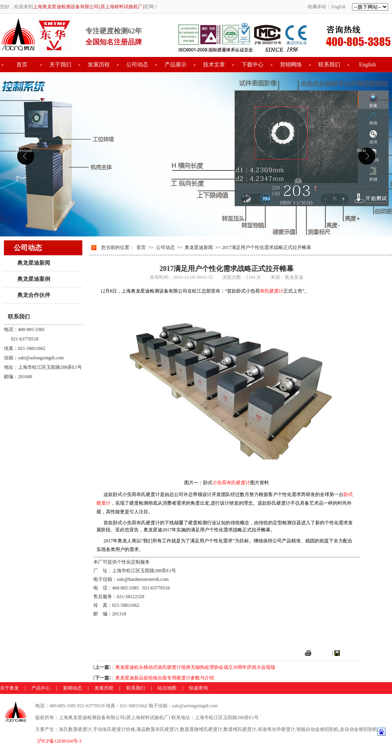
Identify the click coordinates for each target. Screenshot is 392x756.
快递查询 (198, 688)
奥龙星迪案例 (33, 279)
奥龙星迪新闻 (33, 263)
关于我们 (60, 65)
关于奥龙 (9, 688)
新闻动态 (72, 688)
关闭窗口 (350, 652)
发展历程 (99, 65)
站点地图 (167, 688)
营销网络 (291, 65)
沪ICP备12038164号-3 (59, 741)
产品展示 (176, 65)
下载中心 (252, 65)
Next (361, 150)
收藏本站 (317, 6)
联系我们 (329, 65)
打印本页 (321, 652)
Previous (24, 150)
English (338, 6)
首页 (21, 65)
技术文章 (214, 65)
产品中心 (40, 688)
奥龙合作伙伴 (33, 295)
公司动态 (137, 65)
